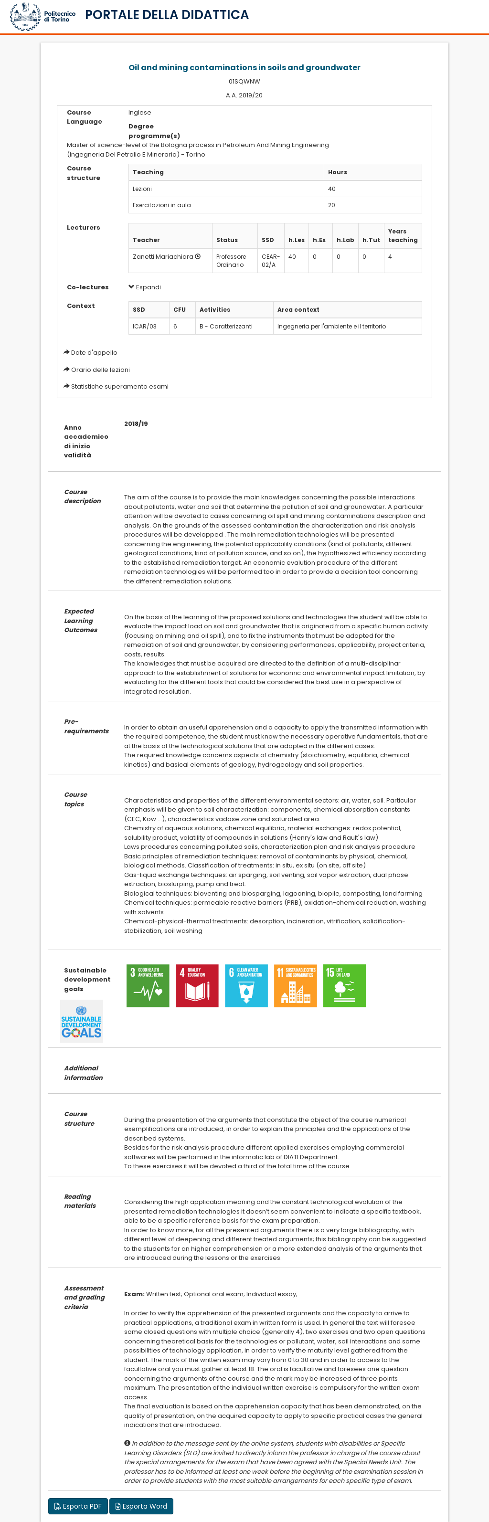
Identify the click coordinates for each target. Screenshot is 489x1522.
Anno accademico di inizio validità (86, 441)
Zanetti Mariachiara (163, 256)
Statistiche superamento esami (120, 386)
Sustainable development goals (87, 980)
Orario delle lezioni (100, 369)
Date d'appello (94, 352)
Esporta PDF (78, 1506)
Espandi (144, 287)
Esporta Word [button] (141, 1506)
